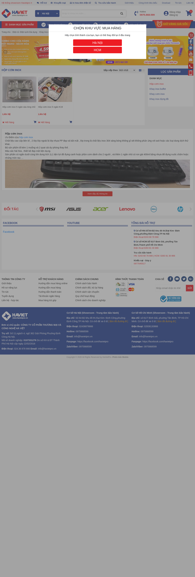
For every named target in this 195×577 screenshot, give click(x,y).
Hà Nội (97, 42)
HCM (97, 50)
